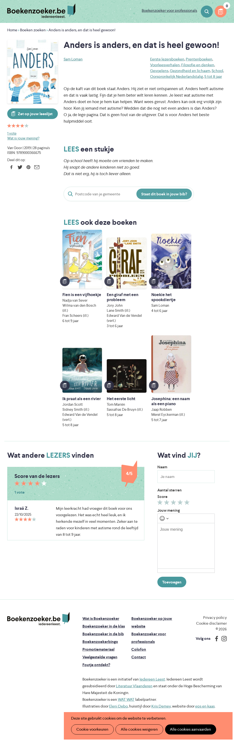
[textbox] (186, 541)
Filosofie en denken (197, 64)
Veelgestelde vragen (99, 652)
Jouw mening (168, 505)
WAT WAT (126, 694)
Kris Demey (161, 701)
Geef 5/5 (187, 498)
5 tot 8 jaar (213, 76)
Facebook (11, 167)
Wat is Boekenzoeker (100, 613)
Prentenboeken (199, 59)
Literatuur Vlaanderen (134, 680)
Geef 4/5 (181, 498)
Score (162, 491)
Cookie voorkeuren (92, 729)
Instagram (222, 633)
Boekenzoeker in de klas (103, 621)
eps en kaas (205, 701)
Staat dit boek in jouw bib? (164, 194)
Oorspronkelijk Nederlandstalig (176, 76)
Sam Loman (73, 59)
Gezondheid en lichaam (190, 70)
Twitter (20, 167)
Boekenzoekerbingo (100, 636)
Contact (138, 652)
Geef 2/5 (167, 498)
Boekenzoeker (41, 11)
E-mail (37, 167)
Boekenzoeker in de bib (103, 628)
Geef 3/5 (174, 498)
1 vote (11, 133)
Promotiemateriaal (98, 644)
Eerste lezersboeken (167, 59)
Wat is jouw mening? (23, 138)
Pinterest (28, 167)
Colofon (138, 644)
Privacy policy (215, 612)
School (217, 70)
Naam (162, 461)
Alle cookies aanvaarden (189, 729)
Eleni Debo (118, 701)
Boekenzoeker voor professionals (169, 10)
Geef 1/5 (160, 498)
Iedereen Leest (152, 674)
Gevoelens (159, 70)
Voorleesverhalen (165, 64)
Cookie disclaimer (211, 618)
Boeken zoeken (207, 12)
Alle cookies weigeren (138, 729)
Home (12, 30)
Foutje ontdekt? (96, 659)
